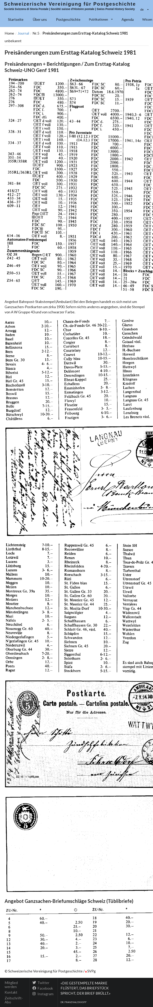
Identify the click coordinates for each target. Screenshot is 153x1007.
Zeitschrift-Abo (14, 1000)
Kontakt (11, 992)
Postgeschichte (68, 19)
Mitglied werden (11, 985)
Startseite (16, 19)
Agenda (128, 19)
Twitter (40, 983)
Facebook (42, 988)
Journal (23, 33)
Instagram (42, 994)
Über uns (40, 19)
